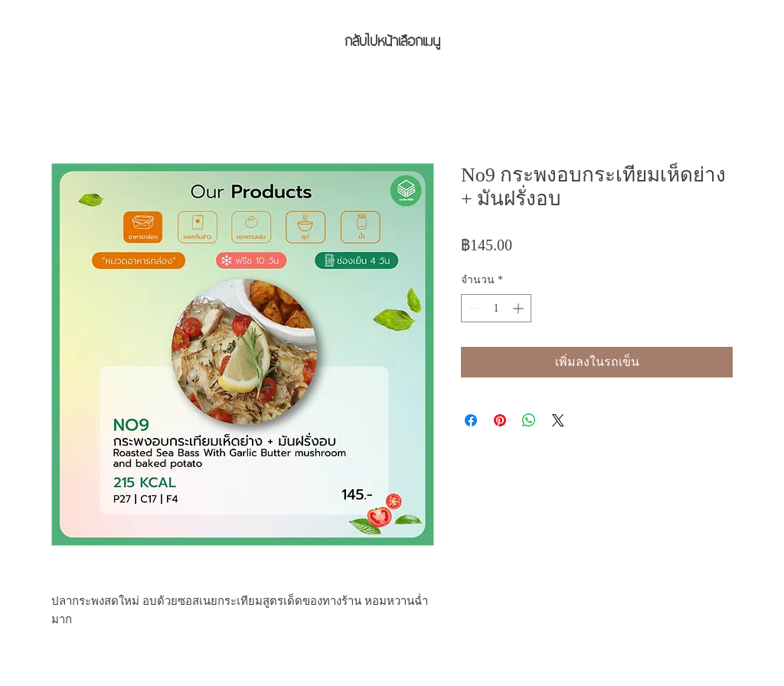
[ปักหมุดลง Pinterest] (500, 420)
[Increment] (519, 308)
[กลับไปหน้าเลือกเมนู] (392, 39)
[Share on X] (558, 420)
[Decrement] (472, 308)
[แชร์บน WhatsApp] (529, 420)
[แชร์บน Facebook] (471, 420)
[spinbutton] (496, 308)
